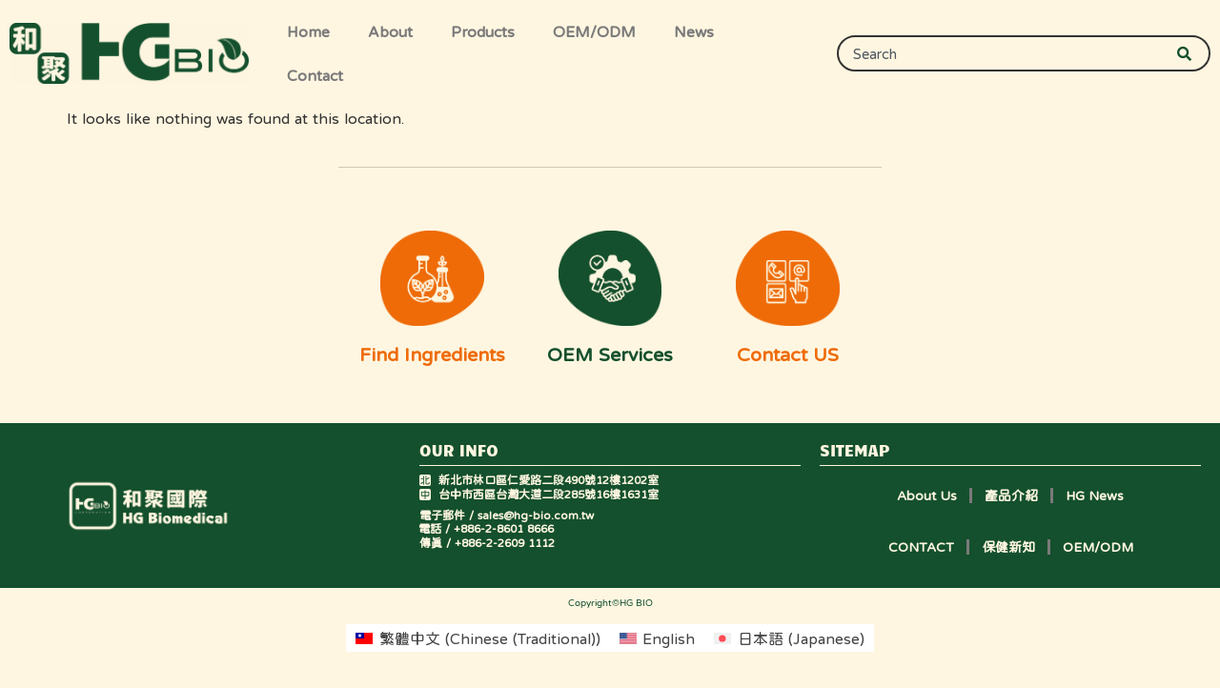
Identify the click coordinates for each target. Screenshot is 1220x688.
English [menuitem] (668, 638)
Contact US (788, 354)
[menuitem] (477, 638)
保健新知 (1008, 547)
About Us (927, 495)
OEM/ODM (594, 31)
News (694, 31)
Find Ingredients (432, 354)
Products (483, 31)
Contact (315, 75)
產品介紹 (1011, 495)
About (390, 31)
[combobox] (1004, 53)
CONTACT (921, 547)
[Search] (1193, 53)
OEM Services (610, 354)
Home (308, 31)
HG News (1095, 495)
